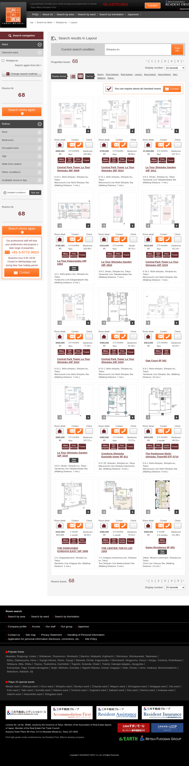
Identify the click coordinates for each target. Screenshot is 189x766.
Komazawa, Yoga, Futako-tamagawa (28, 667)
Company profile (17, 626)
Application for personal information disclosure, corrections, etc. (44, 639)
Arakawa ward (166, 690)
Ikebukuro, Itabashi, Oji (20, 671)
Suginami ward (97, 690)
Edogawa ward (53, 694)
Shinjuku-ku (12, 60)
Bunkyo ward (81, 686)
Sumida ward (43, 690)
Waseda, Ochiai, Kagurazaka (92, 660)
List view (73, 76)
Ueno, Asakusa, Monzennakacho (158, 667)
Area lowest (149, 74)
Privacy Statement (51, 634)
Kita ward (132, 690)
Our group (66, 626)
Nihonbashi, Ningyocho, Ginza (129, 660)
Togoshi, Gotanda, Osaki (85, 664)
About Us (47, 14)
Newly (100, 74)
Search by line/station (111, 14)
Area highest (164, 74)
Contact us (14, 634)
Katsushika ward (33, 694)
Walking (101, 78)
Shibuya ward (30, 686)
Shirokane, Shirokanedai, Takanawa (136, 656)
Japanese (184, 9)
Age (175, 74)
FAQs (35, 14)
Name (110, 78)
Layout (138, 74)
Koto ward (13, 690)
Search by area (65, 14)
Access (36, 626)
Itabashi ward (116, 690)
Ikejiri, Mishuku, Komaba (65, 667)
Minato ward (13, 686)
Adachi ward (14, 694)
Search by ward (87, 14)
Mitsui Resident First (14, 16)
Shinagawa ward (137, 686)
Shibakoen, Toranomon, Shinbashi (58, 656)
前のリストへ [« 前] (147, 61)
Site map (31, 634)
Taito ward (27, 690)
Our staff (51, 626)
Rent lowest (126, 74)
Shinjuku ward (64, 686)
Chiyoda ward (100, 686)
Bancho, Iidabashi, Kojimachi (97, 656)
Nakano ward (60, 690)
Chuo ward (46, 686)
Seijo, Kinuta (129, 667)
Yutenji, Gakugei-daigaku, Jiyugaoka (122, 664)
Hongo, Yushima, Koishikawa (165, 660)
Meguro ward (117, 686)
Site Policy (91, 639)
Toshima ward (79, 690)
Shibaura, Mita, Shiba (19, 664)
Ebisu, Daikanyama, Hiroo (21, 660)
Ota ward (174, 686)
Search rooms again (21, 110)
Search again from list (27, 65)
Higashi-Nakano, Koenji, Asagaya (101, 667)
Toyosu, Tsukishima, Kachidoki (51, 664)
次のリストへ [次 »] (183, 61)
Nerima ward (147, 690)
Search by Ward (44, 22)
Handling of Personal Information (86, 634)
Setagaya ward (158, 686)
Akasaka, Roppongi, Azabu (21, 656)
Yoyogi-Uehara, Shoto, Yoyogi (56, 660)
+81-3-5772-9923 (115, 4)
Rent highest (112, 74)
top (31, 22)
